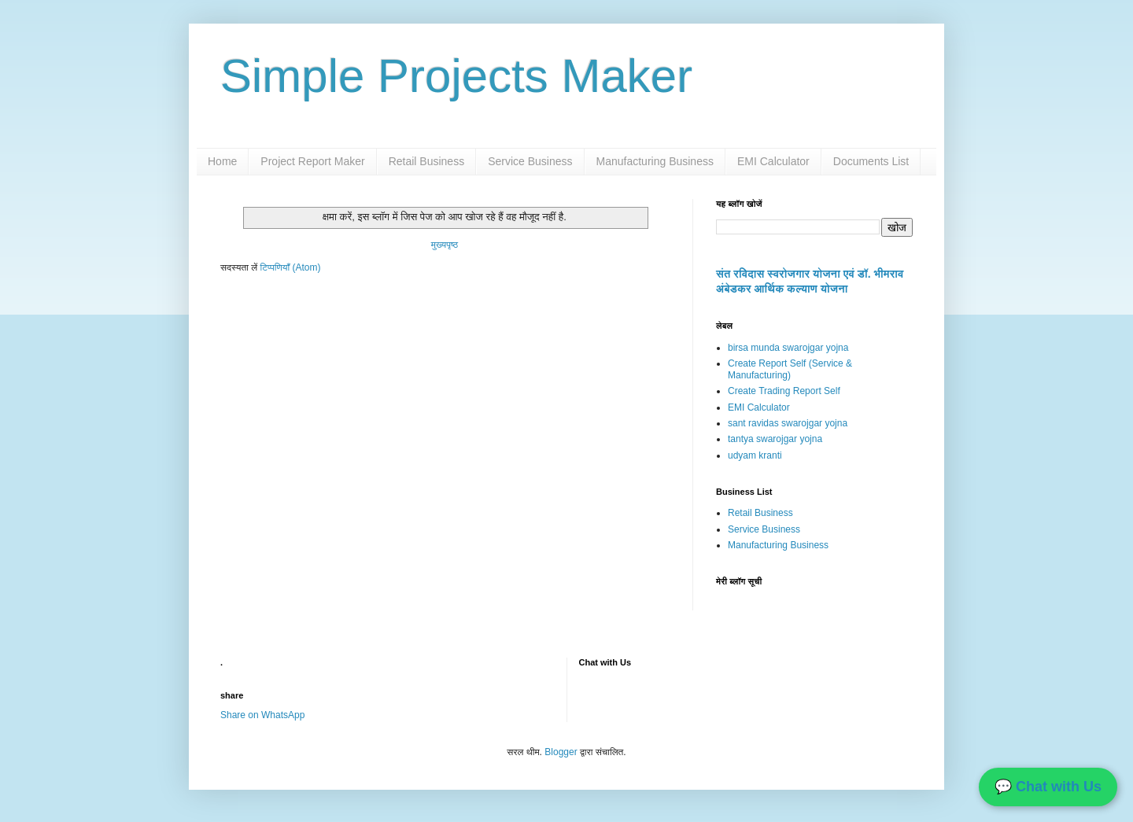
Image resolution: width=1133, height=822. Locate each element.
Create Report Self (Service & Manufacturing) (790, 369)
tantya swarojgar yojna (775, 438)
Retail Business (427, 161)
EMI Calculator (773, 161)
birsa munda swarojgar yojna (788, 347)
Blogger (560, 751)
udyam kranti (755, 455)
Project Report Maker (312, 161)
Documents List (871, 161)
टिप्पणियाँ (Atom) (290, 267)
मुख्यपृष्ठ (444, 244)
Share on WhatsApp (262, 715)
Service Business (530, 161)
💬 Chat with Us (1048, 786)
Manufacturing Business (655, 161)
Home (222, 161)
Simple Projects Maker (456, 76)
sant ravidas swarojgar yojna (787, 423)
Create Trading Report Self (784, 390)
